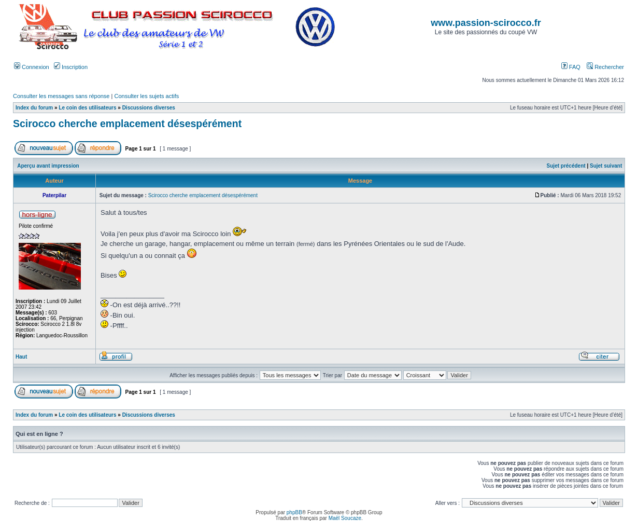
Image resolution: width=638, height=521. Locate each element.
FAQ (570, 67)
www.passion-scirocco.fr (486, 23)
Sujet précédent (566, 166)
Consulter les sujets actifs (146, 96)
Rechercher (605, 67)
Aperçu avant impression (48, 166)
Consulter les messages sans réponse (61, 96)
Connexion (31, 67)
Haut (21, 357)
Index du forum (34, 108)
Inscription (71, 67)
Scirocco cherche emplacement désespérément (127, 123)
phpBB (294, 512)
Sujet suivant (606, 166)
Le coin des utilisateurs (87, 108)
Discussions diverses (148, 108)
